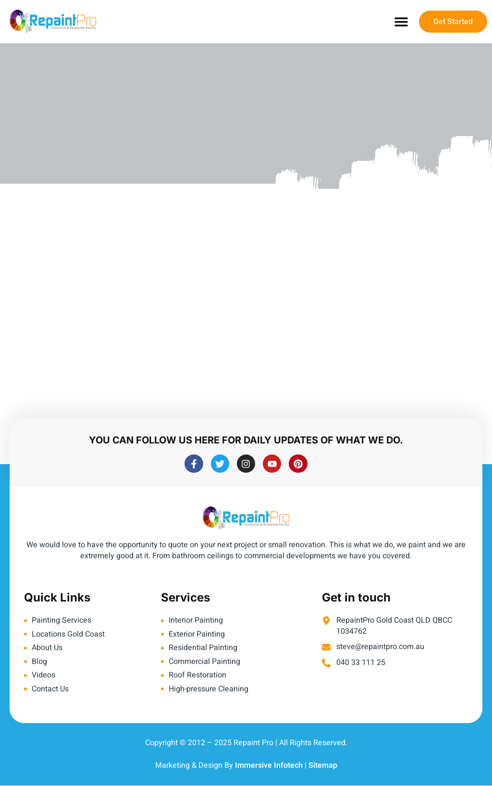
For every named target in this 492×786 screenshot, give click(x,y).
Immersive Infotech (269, 766)
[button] (401, 22)
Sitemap (322, 766)
